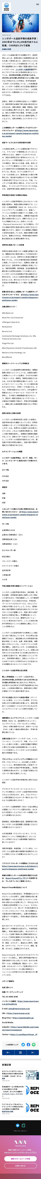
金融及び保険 (6, 49)
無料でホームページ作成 (20, 1159)
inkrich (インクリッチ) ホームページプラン (20, 1152)
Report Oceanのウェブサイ (16, 878)
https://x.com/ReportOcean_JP (23, 1034)
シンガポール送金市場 (24, 69)
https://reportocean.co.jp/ (18, 1013)
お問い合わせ (20, 1166)
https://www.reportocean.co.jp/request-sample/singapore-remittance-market (20, 133)
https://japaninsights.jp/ (23, 1018)
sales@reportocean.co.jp (19, 1008)
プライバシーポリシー (21, 1131)
